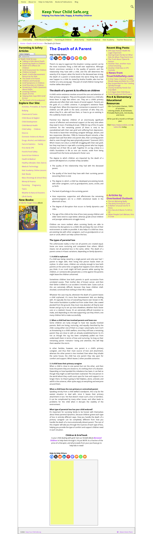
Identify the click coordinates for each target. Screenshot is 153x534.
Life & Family (79, 40)
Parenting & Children (63, 40)
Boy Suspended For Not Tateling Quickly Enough (121, 84)
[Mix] (76, 58)
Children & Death (29, 72)
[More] (85, 58)
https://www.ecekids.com (121, 125)
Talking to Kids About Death (33, 61)
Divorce (25, 133)
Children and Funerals (31, 81)
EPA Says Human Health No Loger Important (119, 51)
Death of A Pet (28, 94)
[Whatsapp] (81, 58)
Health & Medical (93, 40)
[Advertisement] (62, 492)
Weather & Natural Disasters (33, 193)
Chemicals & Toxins (29, 114)
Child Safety (27, 40)
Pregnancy (36, 185)
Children (37, 129)
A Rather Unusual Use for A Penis (119, 207)
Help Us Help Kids (45, 2)
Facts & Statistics (28, 144)
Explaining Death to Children (33, 63)
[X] (56, 58)
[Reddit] (60, 58)
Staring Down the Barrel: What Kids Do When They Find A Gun (120, 56)
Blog (76, 2)
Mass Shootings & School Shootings (36, 178)
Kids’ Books (26, 174)
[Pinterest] (68, 58)
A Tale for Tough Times (28, 203)
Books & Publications (63, 2)
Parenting (26, 185)
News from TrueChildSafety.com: (120, 74)
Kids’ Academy (108, 40)
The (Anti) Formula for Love (119, 203)
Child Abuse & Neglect (43, 40)
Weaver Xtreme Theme (126, 532)
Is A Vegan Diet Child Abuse (119, 92)
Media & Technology (30, 166)
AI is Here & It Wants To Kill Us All (120, 211)
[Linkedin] (64, 58)
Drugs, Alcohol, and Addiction (34, 140)
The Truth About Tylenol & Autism (118, 60)
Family (40, 144)
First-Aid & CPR (28, 148)
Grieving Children (29, 91)
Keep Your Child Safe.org (65, 11)
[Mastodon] (72, 58)
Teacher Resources (124, 40)
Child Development (29, 122)
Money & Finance (29, 181)
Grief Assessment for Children (34, 70)
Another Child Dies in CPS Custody (118, 69)
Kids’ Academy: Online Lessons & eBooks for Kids (41, 170)
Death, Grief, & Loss (35, 43)
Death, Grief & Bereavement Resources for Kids (33, 75)
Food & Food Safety (29, 151)
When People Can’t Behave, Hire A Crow (121, 215)
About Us (32, 2)
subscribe (118, 127)
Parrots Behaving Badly (117, 201)
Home (23, 2)
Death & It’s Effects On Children (31, 66)
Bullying (25, 110)
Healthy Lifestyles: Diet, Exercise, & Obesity (39, 163)
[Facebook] (52, 58)
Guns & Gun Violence (30, 155)
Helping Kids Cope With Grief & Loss (33, 97)
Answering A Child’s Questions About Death (34, 88)
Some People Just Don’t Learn (120, 94)
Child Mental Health (30, 125)
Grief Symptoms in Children (33, 83)
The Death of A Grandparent (33, 100)
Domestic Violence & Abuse (33, 136)
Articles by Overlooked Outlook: (120, 196)
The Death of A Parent (31, 78)
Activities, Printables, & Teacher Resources (39, 107)
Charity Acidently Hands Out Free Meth (119, 89)
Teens (24, 189)
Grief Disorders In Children (33, 85)
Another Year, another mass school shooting (119, 64)
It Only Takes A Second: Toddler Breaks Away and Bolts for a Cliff (121, 80)
